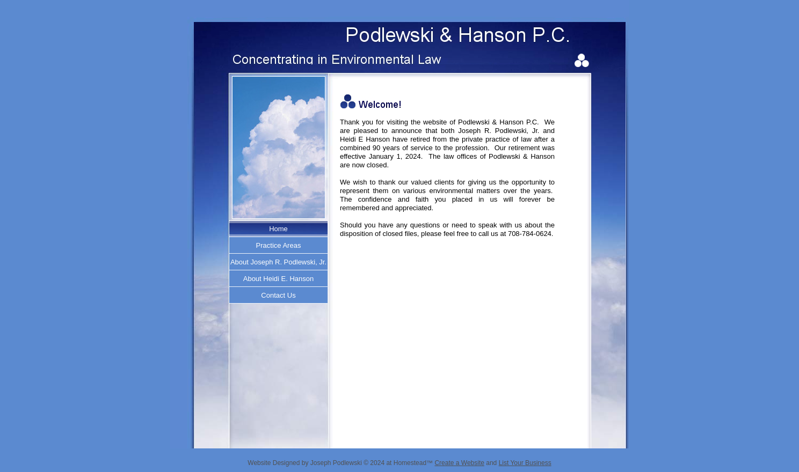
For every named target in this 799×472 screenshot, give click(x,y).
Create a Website (459, 463)
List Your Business (525, 463)
